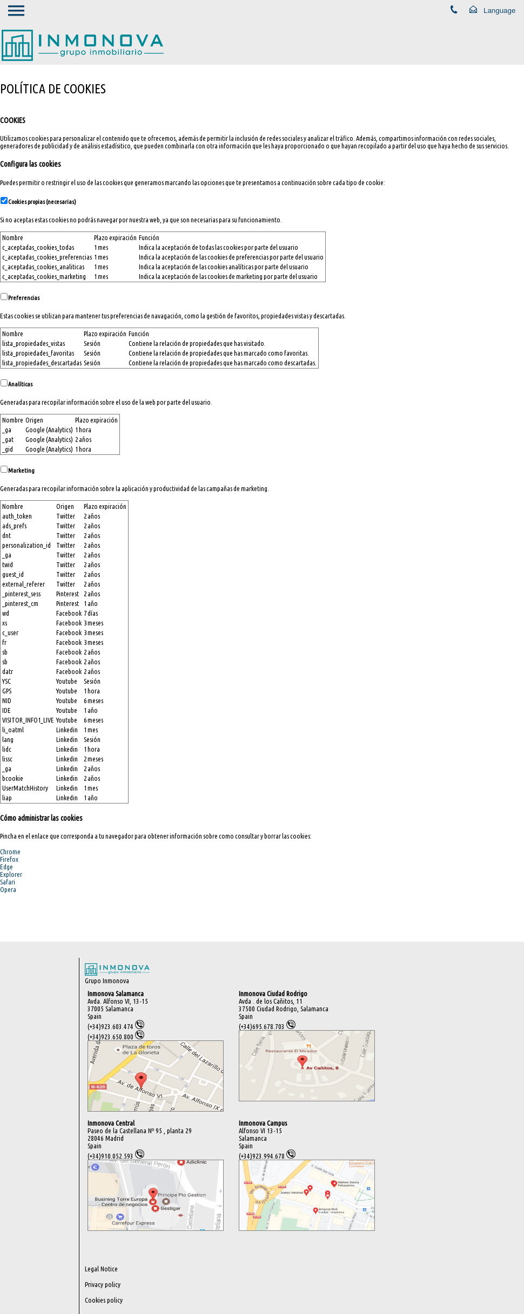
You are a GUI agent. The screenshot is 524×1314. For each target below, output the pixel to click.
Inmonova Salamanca (116, 993)
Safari (7, 882)
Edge (6, 866)
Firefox (9, 859)
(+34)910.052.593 (116, 1156)
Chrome (10, 851)
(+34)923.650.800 (116, 1036)
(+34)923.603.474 (116, 1026)
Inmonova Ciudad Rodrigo (273, 993)
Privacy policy (102, 1284)
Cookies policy (104, 1300)
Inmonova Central (111, 1123)
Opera (8, 889)
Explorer (11, 874)
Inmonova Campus (263, 1123)
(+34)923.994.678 (267, 1156)
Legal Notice (101, 1268)
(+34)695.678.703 (267, 1026)
